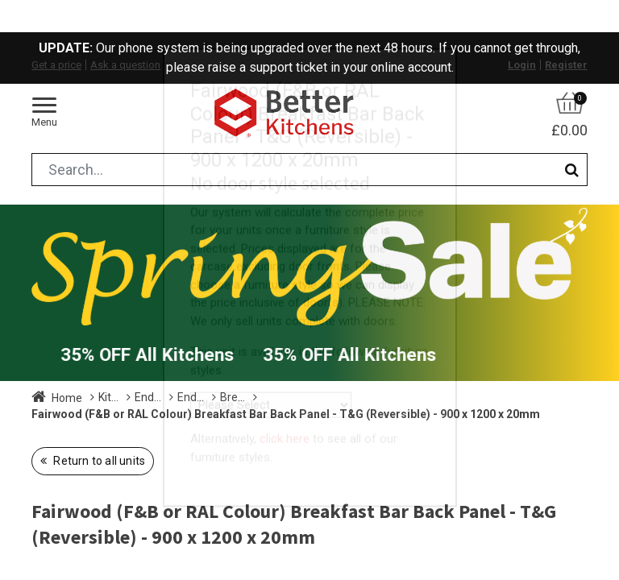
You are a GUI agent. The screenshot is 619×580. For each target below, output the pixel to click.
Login (522, 65)
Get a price (56, 65)
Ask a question (125, 65)
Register (566, 65)
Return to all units (98, 460)
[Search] (572, 169)
